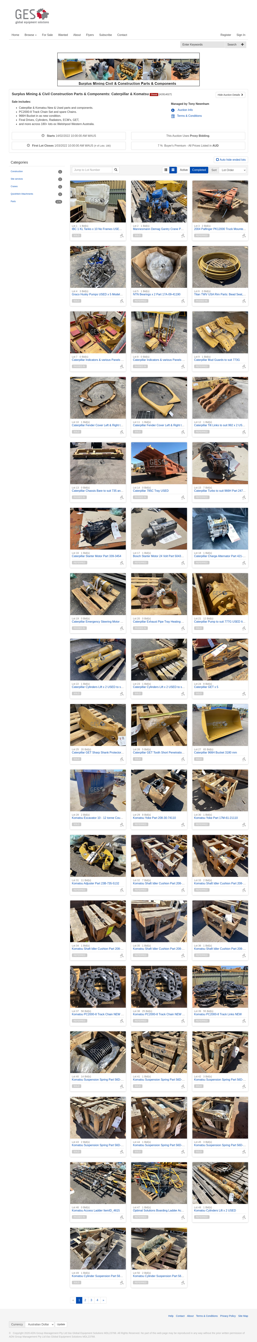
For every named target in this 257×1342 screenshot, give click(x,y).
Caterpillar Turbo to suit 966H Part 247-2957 (222, 489)
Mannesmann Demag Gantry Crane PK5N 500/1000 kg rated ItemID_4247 (180, 227)
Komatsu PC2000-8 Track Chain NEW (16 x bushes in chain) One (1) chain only (122, 1013)
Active (184, 169)
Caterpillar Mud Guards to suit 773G (217, 358)
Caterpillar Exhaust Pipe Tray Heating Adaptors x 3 (165, 620)
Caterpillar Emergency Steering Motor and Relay (102, 620)
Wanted (63, 34)
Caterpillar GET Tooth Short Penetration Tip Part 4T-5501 (169, 751)
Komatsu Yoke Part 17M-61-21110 (216, 816)
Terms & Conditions (186, 115)
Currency (17, 1324)
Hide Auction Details (230, 94)
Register (226, 34)
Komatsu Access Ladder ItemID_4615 (96, 1209)
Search (231, 44)
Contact (122, 34)
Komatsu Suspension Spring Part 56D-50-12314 (102, 1078)
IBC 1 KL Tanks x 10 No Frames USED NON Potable (105, 227)
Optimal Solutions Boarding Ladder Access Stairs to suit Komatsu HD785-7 (180, 1209)
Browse (31, 34)
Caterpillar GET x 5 (206, 685)
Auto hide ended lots (231, 159)
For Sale (47, 34)
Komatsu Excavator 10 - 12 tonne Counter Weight (103, 816)
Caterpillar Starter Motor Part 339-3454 (96, 554)
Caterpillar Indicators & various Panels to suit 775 (103, 358)
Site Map (243, 1316)
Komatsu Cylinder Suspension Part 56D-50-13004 (164, 1274)
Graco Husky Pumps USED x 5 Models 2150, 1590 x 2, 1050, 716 (113, 293)
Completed (199, 169)
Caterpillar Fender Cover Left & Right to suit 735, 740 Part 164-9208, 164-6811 (122, 423)
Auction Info (182, 109)
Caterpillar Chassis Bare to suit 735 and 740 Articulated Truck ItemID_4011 (119, 489)
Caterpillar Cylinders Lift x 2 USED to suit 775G (102, 685)
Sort (214, 170)
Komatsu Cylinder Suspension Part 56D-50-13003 (103, 1274)
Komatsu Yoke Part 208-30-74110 (154, 816)
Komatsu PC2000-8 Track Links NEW (218, 1013)
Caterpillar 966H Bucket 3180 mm (215, 751)
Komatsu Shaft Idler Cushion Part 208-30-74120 (224, 882)
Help (170, 1316)
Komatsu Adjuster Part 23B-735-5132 (95, 882)
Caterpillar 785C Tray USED (151, 489)
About (77, 34)
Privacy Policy (228, 1316)
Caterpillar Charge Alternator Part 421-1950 (221, 554)
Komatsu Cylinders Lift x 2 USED (215, 1209)
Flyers (90, 34)
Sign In (240, 34)
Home (15, 34)
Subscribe (105, 34)
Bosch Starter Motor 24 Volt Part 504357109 (161, 554)
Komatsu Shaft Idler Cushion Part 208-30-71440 (163, 882)
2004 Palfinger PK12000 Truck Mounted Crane (223, 227)
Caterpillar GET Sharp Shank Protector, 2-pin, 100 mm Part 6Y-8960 (115, 751)
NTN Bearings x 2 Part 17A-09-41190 (156, 293)
